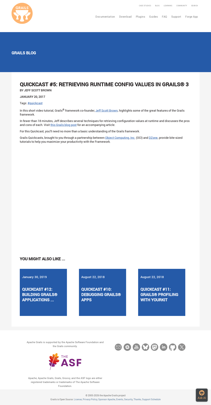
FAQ (164, 16)
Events (119, 399)
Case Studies (145, 5)
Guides (153, 16)
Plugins (140, 16)
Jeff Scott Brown (106, 110)
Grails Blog (24, 52)
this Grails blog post (63, 125)
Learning (168, 5)
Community (181, 5)
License (78, 399)
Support (176, 16)
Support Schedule (151, 399)
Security (128, 399)
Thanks (137, 399)
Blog (157, 5)
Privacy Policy (90, 399)
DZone (153, 138)
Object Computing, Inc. (120, 138)
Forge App (191, 16)
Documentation (105, 16)
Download (125, 16)
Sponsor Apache (106, 399)
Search (194, 5)
